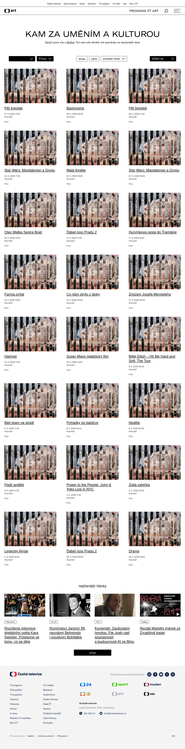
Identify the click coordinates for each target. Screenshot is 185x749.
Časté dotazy (49, 718)
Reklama (47, 689)
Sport (82, 3)
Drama (134, 551)
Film (98, 622)
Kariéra (47, 708)
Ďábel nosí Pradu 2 (82, 232)
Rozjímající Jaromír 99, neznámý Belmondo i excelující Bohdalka (68, 632)
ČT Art (53, 622)
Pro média (48, 685)
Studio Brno (49, 694)
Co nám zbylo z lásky (83, 294)
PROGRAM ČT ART (144, 11)
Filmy (42, 58)
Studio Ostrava (50, 699)
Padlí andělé (14, 485)
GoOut (70, 42)
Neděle (134, 423)
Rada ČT (47, 703)
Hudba (145, 622)
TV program (104, 3)
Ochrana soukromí (46, 736)
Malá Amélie (76, 170)
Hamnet (10, 356)
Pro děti (116, 3)
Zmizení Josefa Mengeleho (150, 294)
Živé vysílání (16, 689)
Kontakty (48, 722)
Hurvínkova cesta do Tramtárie (153, 232)
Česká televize (54, 3)
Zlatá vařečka (139, 485)
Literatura (10, 622)
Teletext (14, 699)
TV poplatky (16, 694)
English (31, 736)
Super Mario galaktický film (88, 356)
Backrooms (75, 108)
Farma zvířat (14, 294)
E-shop (13, 713)
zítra (94, 59)
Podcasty (14, 703)
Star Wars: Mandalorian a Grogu (29, 170)
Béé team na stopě (19, 423)
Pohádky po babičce (82, 423)
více (92, 652)
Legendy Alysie (16, 551)
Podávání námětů (52, 713)
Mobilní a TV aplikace (20, 718)
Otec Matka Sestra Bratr (23, 232)
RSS (173, 736)
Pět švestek (13, 108)
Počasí (13, 708)
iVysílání (92, 3)
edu (125, 3)
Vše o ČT (134, 3)
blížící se (158, 58)
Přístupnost (62, 736)
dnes (82, 59)
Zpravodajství (70, 3)
